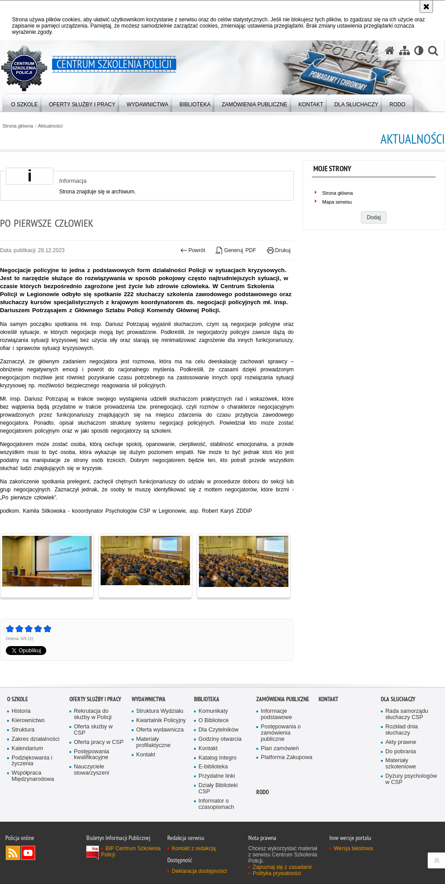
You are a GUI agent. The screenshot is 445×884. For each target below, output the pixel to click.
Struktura (23, 730)
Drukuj (279, 250)
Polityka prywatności (277, 873)
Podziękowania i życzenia (32, 761)
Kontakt (145, 755)
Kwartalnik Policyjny (161, 720)
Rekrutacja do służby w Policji (93, 714)
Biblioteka (206, 699)
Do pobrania (400, 752)
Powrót (192, 250)
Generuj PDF (236, 250)
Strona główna (17, 126)
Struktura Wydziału (159, 711)
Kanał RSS (13, 853)
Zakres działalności (35, 739)
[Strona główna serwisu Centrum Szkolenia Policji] (390, 50)
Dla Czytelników (218, 730)
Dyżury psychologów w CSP (411, 779)
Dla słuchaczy (398, 699)
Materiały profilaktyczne (153, 742)
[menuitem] (24, 102)
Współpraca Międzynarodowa (33, 776)
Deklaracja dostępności (199, 871)
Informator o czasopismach (216, 804)
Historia (21, 711)
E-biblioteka (213, 767)
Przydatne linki (216, 776)
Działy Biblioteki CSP (218, 789)
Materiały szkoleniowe (400, 764)
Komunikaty (213, 711)
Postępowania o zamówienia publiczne (281, 733)
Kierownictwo (28, 720)
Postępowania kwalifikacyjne (91, 755)
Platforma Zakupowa (286, 757)
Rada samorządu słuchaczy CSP (406, 714)
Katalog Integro (217, 758)
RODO (262, 792)
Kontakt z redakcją (194, 848)
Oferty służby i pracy (95, 699)
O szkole (17, 699)
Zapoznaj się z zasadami (282, 867)
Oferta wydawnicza (160, 730)
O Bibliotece (213, 720)
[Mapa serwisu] (404, 50)
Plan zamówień (280, 748)
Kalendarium (27, 748)
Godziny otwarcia (220, 739)
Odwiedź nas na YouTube (28, 853)
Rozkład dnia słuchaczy (401, 730)
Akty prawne (400, 742)
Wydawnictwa (149, 699)
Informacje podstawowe (276, 714)
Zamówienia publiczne (282, 699)
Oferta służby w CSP (93, 730)
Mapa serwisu (337, 202)
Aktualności (50, 126)
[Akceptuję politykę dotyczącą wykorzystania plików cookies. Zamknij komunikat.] (426, 6)
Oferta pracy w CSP (99, 742)
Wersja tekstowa (353, 848)
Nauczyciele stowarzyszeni (91, 770)
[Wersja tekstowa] (419, 50)
